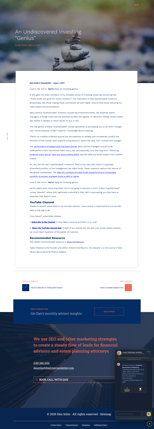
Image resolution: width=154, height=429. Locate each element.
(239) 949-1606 (41, 364)
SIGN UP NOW (109, 311)
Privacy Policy (56, 425)
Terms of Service (72, 425)
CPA (140, 389)
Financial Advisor (127, 389)
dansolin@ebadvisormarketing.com (53, 367)
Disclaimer (86, 425)
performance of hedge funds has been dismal (55, 146)
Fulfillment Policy (100, 425)
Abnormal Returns (75, 242)
